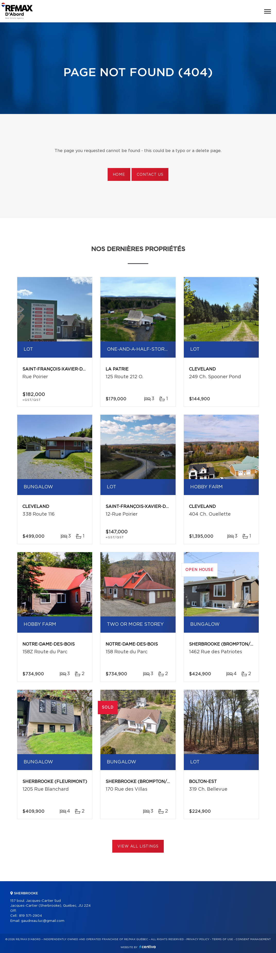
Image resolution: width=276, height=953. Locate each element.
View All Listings (137, 846)
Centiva (147, 946)
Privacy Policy (197, 939)
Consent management (253, 939)
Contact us (150, 175)
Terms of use (222, 939)
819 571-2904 (30, 915)
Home (119, 175)
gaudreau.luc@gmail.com (42, 921)
